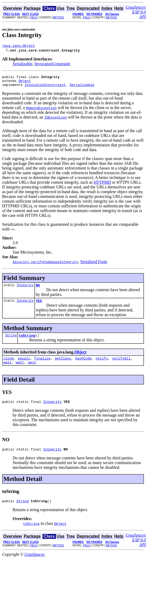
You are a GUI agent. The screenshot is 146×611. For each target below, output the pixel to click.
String (11, 340)
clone (8, 364)
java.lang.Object (18, 46)
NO (38, 289)
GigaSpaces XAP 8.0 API (136, 12)
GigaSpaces (34, 564)
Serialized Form (93, 265)
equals (24, 364)
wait (7, 369)
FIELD (33, 17)
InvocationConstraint (52, 64)
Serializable (23, 64)
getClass (63, 364)
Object (24, 83)
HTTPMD (102, 185)
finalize (42, 364)
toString (27, 340)
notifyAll (121, 364)
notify (102, 364)
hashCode (83, 364)
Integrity (25, 289)
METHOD (58, 17)
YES (39, 305)
